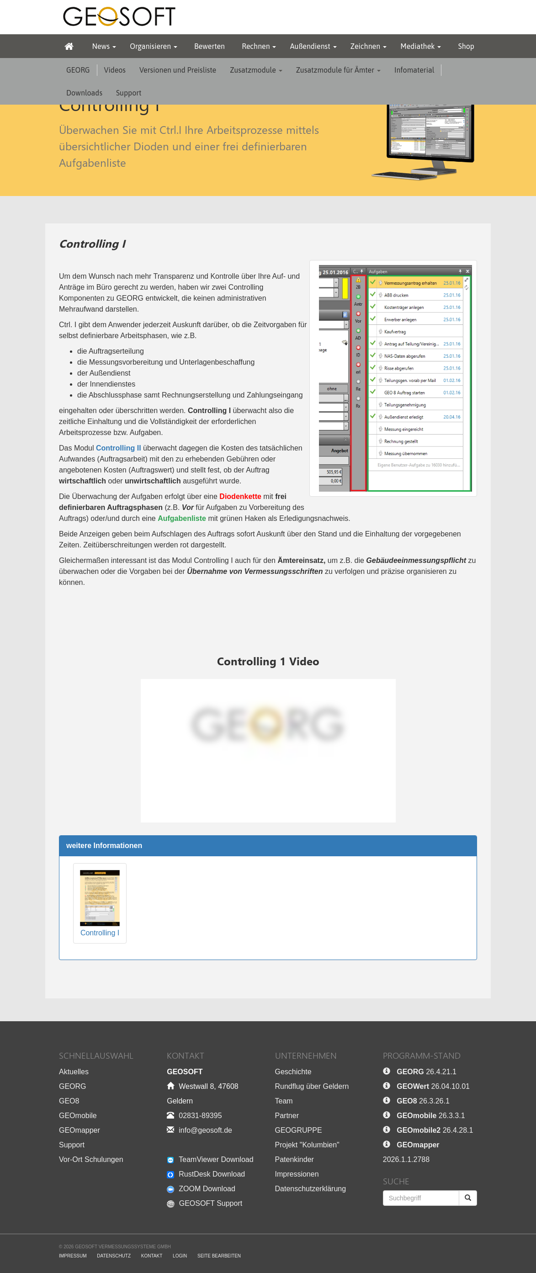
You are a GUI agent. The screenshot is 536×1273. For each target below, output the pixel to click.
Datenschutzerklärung (310, 1189)
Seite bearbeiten (219, 1255)
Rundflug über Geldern (312, 1086)
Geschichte (293, 1072)
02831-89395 (200, 1115)
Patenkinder (294, 1159)
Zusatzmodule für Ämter (338, 70)
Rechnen (259, 46)
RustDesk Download (206, 1174)
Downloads (84, 93)
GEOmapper (79, 1130)
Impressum (73, 1255)
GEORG (78, 70)
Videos (115, 70)
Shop (466, 46)
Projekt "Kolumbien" (307, 1145)
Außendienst (313, 46)
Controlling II (118, 448)
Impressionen (297, 1174)
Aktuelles (74, 1072)
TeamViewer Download (210, 1159)
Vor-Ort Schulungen (91, 1159)
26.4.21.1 (426, 1072)
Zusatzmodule (256, 70)
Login (180, 1255)
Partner (287, 1115)
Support (129, 93)
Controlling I (100, 902)
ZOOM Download (201, 1189)
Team (284, 1101)
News (104, 46)
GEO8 (69, 1101)
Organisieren (153, 46)
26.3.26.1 (423, 1101)
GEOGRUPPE (298, 1130)
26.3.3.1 (431, 1115)
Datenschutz (114, 1255)
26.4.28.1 (435, 1130)
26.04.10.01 (433, 1086)
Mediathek (420, 46)
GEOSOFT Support (204, 1203)
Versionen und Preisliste (177, 70)
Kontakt (151, 1255)
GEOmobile (78, 1115)
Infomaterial (414, 70)
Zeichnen (368, 46)
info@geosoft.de (205, 1130)
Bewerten (209, 46)
